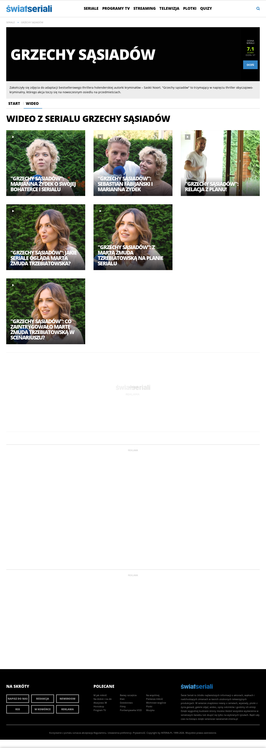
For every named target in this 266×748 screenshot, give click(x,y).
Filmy (123, 706)
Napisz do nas (18, 698)
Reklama (67, 709)
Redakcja (42, 698)
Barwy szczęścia (128, 695)
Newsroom (67, 698)
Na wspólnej (152, 695)
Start (14, 103)
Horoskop (99, 706)
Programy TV (116, 8)
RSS (17, 709)
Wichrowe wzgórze (156, 702)
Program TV (100, 710)
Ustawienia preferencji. (120, 732)
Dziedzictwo (126, 702)
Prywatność (139, 732)
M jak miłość (100, 695)
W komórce (42, 709)
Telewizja (169, 8)
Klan (122, 698)
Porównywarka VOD (131, 710)
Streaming (144, 8)
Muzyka (150, 710)
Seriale (91, 8)
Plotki (189, 8)
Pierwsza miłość (154, 698)
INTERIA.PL (167, 732)
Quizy (206, 8)
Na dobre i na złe (103, 698)
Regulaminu (100, 732)
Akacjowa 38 (100, 702)
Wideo (32, 103)
